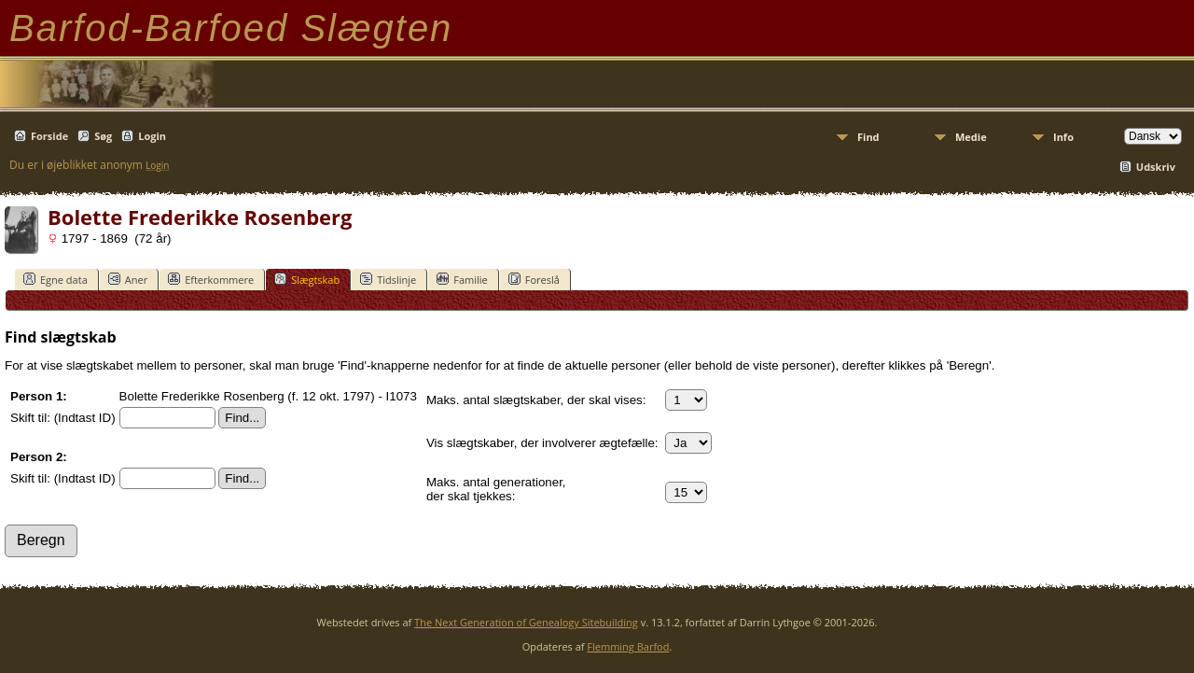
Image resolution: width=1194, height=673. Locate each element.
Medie (971, 137)
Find (868, 137)
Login (152, 136)
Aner (127, 279)
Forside (49, 136)
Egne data (55, 279)
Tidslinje (388, 279)
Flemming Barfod (628, 646)
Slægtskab (307, 279)
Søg (103, 136)
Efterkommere (211, 279)
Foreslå (534, 279)
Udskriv (1155, 167)
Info (1063, 137)
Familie (462, 279)
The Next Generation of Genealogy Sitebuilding (526, 622)
